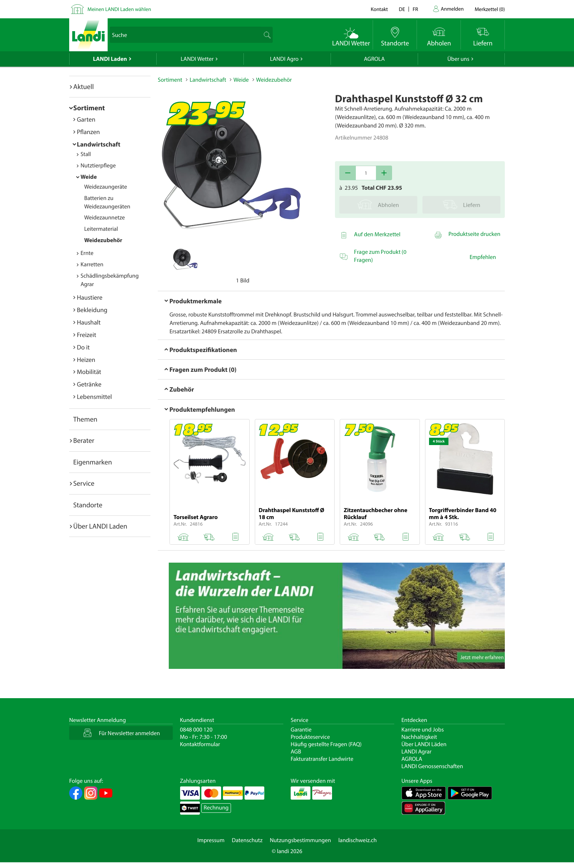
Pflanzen (88, 131)
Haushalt (89, 322)
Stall (86, 154)
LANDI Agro (284, 59)
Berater (83, 440)
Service (83, 483)
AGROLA (374, 59)
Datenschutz (247, 840)
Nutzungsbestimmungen (300, 840)
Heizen (86, 359)
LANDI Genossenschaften (432, 766)
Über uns (458, 59)
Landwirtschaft (98, 144)
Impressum (210, 840)
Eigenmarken (92, 462)
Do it (83, 347)
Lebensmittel (94, 396)
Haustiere (89, 297)
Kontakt (379, 8)
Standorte (87, 504)
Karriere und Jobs (423, 729)
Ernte (87, 253)
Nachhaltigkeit (419, 737)
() (490, 8)
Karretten (92, 264)
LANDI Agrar (417, 751)
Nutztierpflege (98, 165)
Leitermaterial (101, 229)
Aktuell (83, 86)
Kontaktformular (200, 744)
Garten (86, 119)
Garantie (301, 729)
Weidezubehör (103, 240)
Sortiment (89, 107)
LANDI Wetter (197, 59)
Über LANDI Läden (424, 744)
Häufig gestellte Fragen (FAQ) (326, 744)
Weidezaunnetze (104, 217)
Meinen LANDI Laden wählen (119, 8)
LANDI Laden (110, 59)
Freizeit (86, 334)
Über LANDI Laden (100, 526)
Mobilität (89, 371)
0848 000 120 (196, 729)
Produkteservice (310, 737)
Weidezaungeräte (105, 186)
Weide (89, 177)
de (402, 8)
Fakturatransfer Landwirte (322, 759)
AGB (296, 751)
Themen (85, 419)
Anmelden (452, 8)
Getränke (89, 384)
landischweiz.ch (357, 840)
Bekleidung (92, 309)
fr (415, 8)
